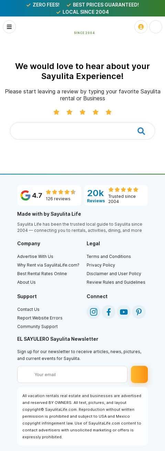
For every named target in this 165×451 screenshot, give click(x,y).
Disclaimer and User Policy (114, 273)
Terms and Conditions (109, 256)
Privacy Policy (101, 265)
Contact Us (28, 309)
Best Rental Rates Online (42, 273)
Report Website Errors (40, 317)
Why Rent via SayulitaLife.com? (48, 265)
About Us (26, 282)
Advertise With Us (35, 256)
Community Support (37, 326)
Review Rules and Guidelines (116, 282)
